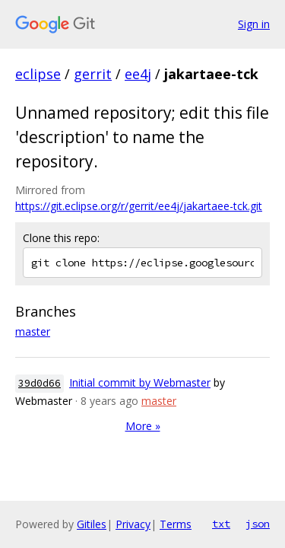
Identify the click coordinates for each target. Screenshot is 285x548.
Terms (176, 524)
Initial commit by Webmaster (140, 382)
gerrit (93, 74)
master (32, 331)
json (257, 523)
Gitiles (91, 524)
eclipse (38, 74)
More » (142, 426)
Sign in (254, 24)
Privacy (133, 524)
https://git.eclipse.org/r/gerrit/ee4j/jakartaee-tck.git (138, 206)
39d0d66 (39, 383)
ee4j (138, 74)
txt (221, 523)
